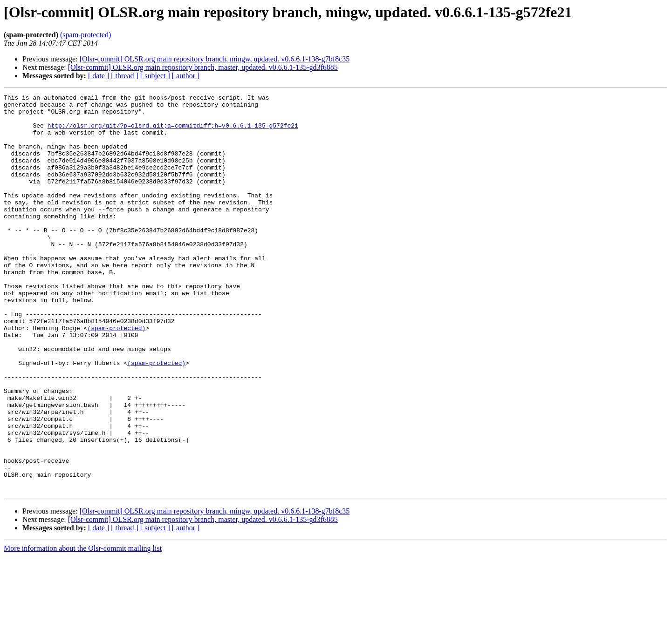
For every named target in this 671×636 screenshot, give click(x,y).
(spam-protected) (85, 35)
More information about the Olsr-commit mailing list (83, 628)
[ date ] (98, 76)
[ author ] (186, 76)
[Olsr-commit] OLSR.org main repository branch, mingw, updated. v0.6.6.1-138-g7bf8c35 (215, 59)
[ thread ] (124, 76)
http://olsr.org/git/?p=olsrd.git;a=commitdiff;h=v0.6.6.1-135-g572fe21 (173, 132)
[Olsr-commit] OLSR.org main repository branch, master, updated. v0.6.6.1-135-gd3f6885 (203, 67)
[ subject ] (155, 76)
